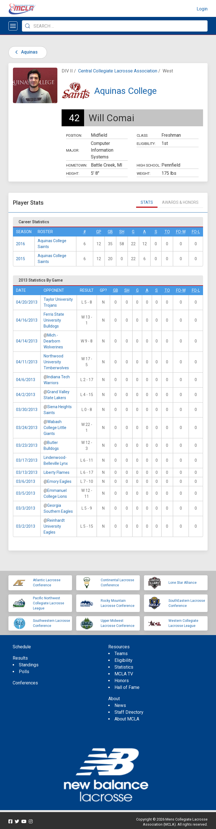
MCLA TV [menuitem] (123, 674)
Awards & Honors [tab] (180, 202)
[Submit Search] (27, 26)
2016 (20, 244)
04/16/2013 (26, 320)
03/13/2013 (26, 472)
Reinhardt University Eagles (54, 526)
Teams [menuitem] (121, 653)
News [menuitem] (120, 705)
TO (167, 231)
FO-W (181, 231)
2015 (20, 259)
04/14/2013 (26, 341)
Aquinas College (125, 90)
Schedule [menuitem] (22, 646)
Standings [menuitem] (29, 664)
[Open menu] (12, 25)
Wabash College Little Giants (55, 427)
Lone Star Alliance (182, 583)
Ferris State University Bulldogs (54, 320)
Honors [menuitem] (121, 680)
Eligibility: (146, 144)
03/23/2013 (26, 445)
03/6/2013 (25, 481)
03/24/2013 (26, 427)
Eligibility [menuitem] (123, 660)
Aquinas (25, 52)
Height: (72, 173)
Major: (72, 150)
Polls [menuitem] (24, 671)
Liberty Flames (56, 472)
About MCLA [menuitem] (126, 719)
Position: (74, 135)
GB (110, 231)
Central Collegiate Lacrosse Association (117, 71)
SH (121, 231)
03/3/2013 (25, 508)
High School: (149, 165)
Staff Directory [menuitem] (128, 712)
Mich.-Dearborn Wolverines (53, 341)
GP (98, 231)
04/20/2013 (26, 302)
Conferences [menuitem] (25, 683)
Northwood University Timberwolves (56, 362)
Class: (142, 135)
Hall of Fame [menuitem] (127, 687)
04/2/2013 (25, 394)
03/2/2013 (25, 526)
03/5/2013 (25, 493)
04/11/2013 (26, 362)
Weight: (143, 173)
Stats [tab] (147, 202)
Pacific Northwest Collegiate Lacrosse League (48, 603)
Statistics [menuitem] (123, 667)
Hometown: (76, 165)
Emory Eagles (59, 481)
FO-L (196, 231)
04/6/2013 (25, 379)
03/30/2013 (26, 409)
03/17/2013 (26, 460)
